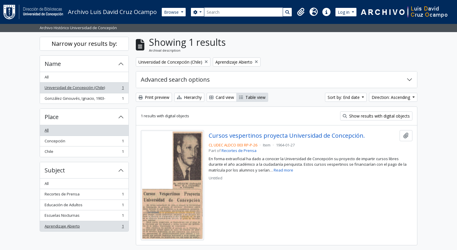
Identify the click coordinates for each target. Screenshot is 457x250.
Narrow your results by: (84, 44)
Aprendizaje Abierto (84, 227)
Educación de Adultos (84, 206)
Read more (283, 170)
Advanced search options (175, 79)
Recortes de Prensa (84, 195)
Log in (344, 12)
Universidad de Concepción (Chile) (84, 89)
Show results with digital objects (376, 116)
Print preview (153, 97)
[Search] (243, 12)
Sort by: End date (344, 97)
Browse (172, 12)
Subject (55, 170)
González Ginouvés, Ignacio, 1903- (84, 100)
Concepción (84, 142)
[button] (300, 12)
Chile (84, 153)
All (47, 77)
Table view (252, 97)
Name (53, 64)
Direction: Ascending (391, 97)
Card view (221, 97)
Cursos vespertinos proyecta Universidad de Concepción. (287, 135)
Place (52, 117)
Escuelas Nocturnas (84, 217)
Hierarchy (189, 97)
